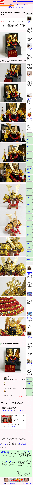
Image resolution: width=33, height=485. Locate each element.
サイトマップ (3, 483)
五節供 (13, 442)
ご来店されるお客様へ (29, 255)
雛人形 (28, 379)
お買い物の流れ (29, 251)
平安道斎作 (28, 176)
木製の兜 (28, 160)
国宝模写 (28, 172)
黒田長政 (28, 204)
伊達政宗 (28, 183)
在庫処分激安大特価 (29, 222)
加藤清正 (28, 211)
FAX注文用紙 (6, 465)
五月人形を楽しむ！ (29, 139)
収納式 (16, 410)
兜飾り (11, 4)
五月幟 (19, 443)
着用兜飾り (24, 4)
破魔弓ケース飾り (29, 227)
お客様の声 (28, 259)
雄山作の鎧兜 (29, 142)
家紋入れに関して (29, 239)
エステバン (28, 390)
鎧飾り (4, 4)
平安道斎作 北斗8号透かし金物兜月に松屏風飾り (29, 22)
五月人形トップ (29, 134)
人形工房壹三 (29, 218)
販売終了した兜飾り (20, 7)
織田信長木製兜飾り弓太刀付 (29, 98)
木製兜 (4, 6)
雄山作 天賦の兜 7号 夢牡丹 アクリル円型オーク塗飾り (29, 272)
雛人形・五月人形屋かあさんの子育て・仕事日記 (14, 483)
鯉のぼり (28, 383)
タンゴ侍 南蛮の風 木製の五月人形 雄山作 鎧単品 (29, 49)
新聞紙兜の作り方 (29, 235)
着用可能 (28, 156)
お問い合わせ (29, 243)
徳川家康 (28, 186)
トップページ (2, 7)
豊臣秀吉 (28, 190)
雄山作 (16, 7)
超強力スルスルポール (29, 363)
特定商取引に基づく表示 (29, 247)
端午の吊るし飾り (29, 164)
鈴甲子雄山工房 (8, 399)
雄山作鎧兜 (10, 6)
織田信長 (28, 179)
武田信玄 (28, 197)
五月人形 (6, 7)
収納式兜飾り (12, 7)
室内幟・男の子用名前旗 (29, 169)
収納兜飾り (17, 4)
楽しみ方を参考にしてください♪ (12, 426)
